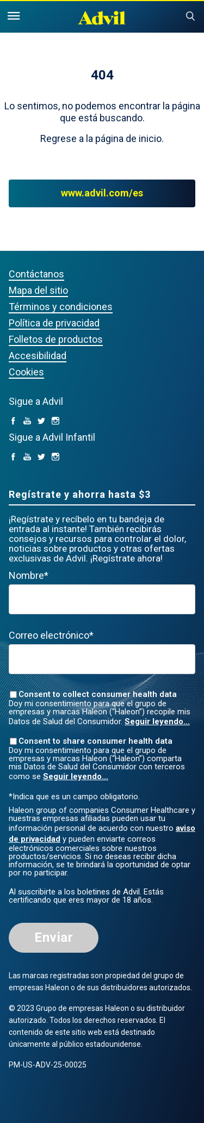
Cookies (26, 372)
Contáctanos (36, 274)
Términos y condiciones (61, 306)
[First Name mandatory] (102, 599)
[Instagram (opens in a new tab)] (55, 421)
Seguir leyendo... (157, 721)
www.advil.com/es (102, 193)
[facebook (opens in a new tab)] (13, 421)
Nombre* (28, 575)
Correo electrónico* (51, 635)
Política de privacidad (54, 323)
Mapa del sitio (38, 290)
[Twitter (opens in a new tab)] (41, 421)
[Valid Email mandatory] (102, 659)
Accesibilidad (37, 355)
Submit (190, 16)
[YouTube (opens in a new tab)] (27, 421)
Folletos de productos (56, 339)
